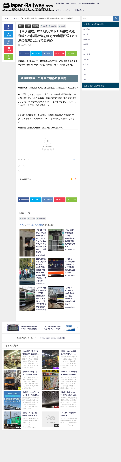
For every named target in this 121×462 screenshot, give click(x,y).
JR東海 (85, 34)
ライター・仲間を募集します (89, 3)
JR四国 (85, 44)
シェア (9, 26)
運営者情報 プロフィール (65, 3)
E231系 (28, 26)
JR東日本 (86, 29)
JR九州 (85, 49)
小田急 (85, 64)
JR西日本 (86, 39)
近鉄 (84, 74)
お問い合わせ (80, 10)
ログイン (74, 159)
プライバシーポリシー (64, 10)
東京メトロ (87, 59)
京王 (84, 69)
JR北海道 (86, 54)
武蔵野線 (36, 26)
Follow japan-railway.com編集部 (52, 338)
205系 (21, 26)
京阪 (84, 79)
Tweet (8, 34)
